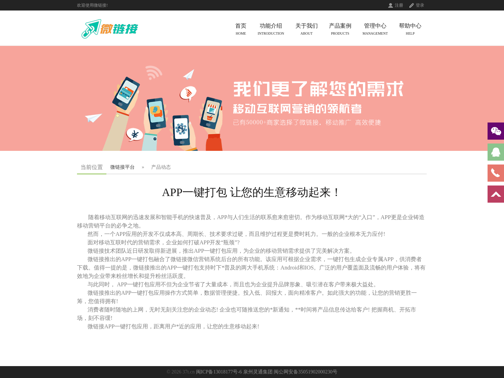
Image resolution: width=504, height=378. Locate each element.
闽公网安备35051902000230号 (305, 371)
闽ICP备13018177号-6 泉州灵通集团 (234, 371)
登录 (420, 5)
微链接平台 (122, 167)
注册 (399, 5)
